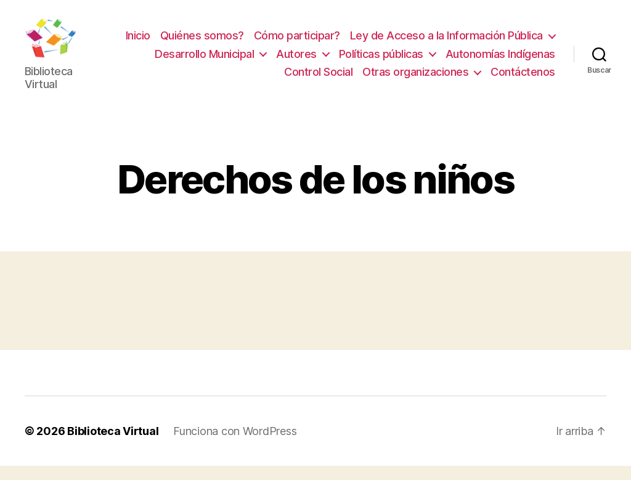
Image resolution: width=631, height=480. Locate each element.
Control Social (318, 79)
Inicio (138, 42)
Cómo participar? (297, 42)
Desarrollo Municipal (204, 60)
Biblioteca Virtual (112, 445)
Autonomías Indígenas (500, 60)
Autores (296, 60)
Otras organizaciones (415, 79)
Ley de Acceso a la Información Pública (446, 42)
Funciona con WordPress (234, 445)
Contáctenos (523, 79)
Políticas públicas (381, 60)
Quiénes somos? (202, 42)
